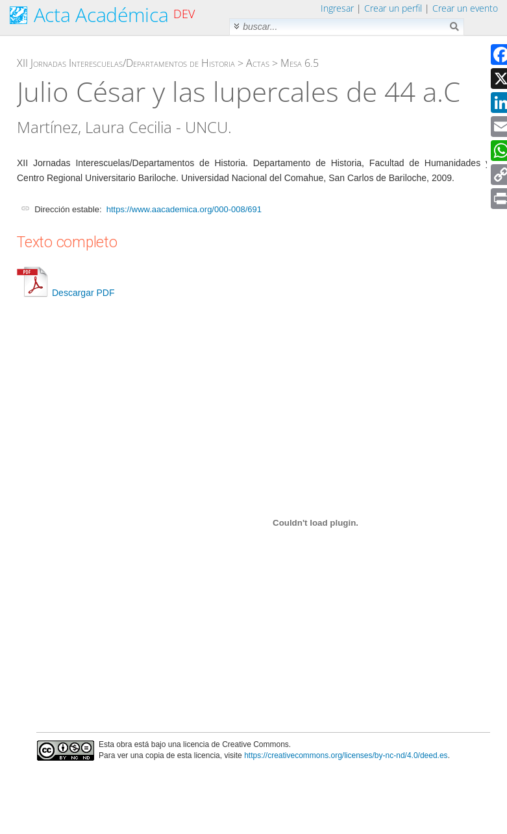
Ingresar (337, 8)
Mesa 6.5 (299, 63)
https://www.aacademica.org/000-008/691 (184, 209)
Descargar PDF (65, 293)
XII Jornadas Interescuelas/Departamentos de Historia (126, 63)
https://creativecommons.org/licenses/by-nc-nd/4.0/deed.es (346, 755)
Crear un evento (465, 8)
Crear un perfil (393, 8)
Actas (257, 63)
